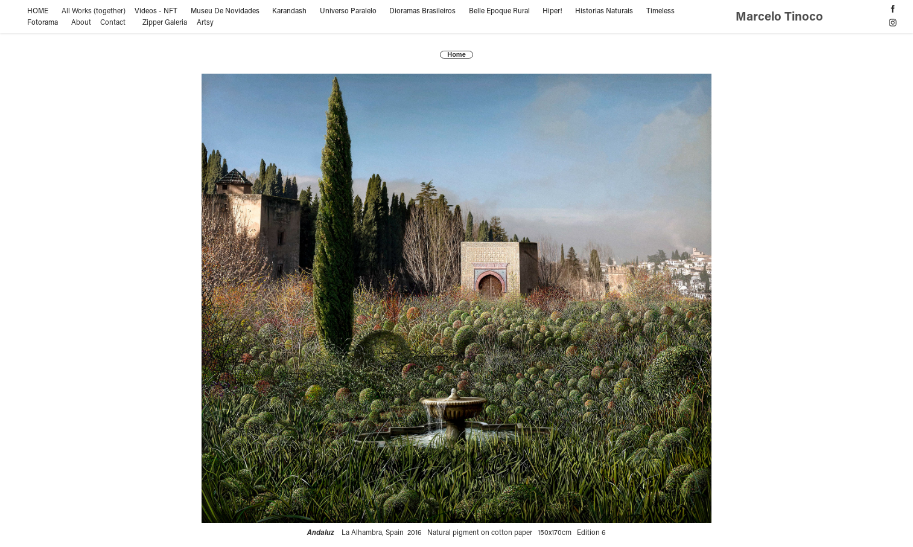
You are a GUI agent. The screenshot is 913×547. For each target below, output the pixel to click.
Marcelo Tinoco (781, 16)
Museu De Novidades (225, 10)
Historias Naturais (604, 10)
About (81, 22)
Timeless (660, 10)
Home (456, 54)
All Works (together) (94, 10)
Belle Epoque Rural (499, 10)
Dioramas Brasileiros (422, 10)
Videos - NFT (156, 10)
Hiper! (552, 10)
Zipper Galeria (164, 22)
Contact (113, 22)
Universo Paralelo (348, 10)
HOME (37, 10)
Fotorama (42, 22)
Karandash (289, 10)
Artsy (205, 22)
